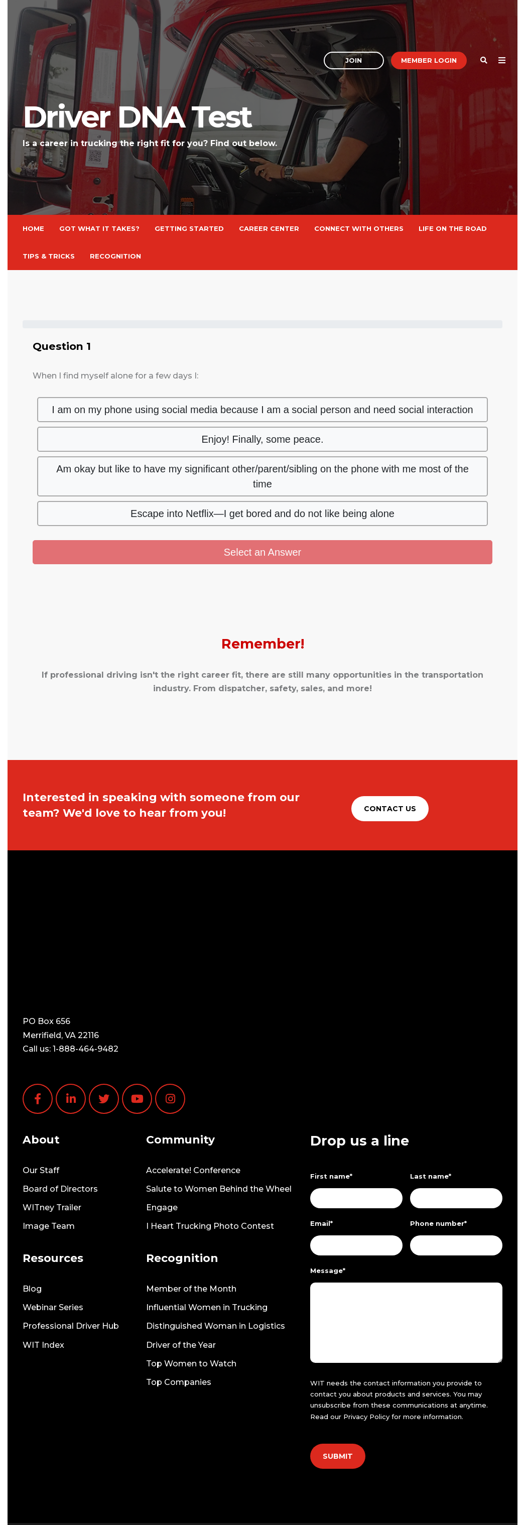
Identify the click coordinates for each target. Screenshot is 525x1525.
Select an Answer (263, 552)
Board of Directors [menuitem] (60, 1130)
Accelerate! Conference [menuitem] (193, 1111)
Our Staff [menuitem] (41, 1111)
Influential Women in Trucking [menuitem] (207, 1248)
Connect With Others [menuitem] (359, 228)
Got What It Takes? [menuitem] (99, 228)
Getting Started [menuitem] (189, 228)
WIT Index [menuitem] (43, 1286)
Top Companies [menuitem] (178, 1323)
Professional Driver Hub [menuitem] (71, 1267)
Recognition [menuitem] (115, 256)
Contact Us (390, 808)
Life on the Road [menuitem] (453, 228)
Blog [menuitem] (32, 1230)
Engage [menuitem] (162, 1149)
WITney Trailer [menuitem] (52, 1149)
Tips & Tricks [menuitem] (49, 256)
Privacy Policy (366, 1358)
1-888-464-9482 (85, 990)
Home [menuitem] (33, 228)
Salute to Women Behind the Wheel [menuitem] (219, 1130)
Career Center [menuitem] (269, 228)
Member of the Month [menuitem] (191, 1230)
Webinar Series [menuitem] (53, 1248)
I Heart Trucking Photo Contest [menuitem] (210, 1167)
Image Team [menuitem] (49, 1167)
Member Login (429, 27)
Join (353, 27)
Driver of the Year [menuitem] (181, 1286)
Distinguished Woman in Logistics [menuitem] (215, 1267)
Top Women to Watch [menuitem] (191, 1305)
